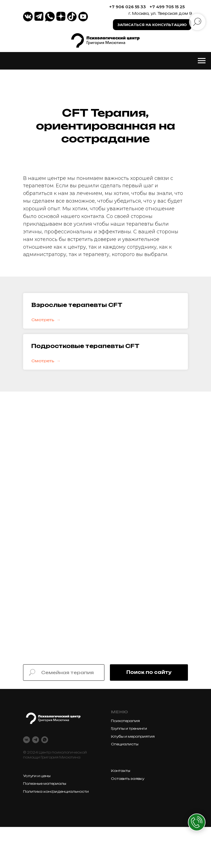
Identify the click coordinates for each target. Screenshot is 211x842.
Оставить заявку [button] (127, 779)
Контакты (120, 771)
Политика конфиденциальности (56, 791)
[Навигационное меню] (202, 61)
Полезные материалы (44, 783)
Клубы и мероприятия (133, 736)
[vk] (26, 739)
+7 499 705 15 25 (167, 6)
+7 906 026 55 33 (127, 6)
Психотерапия (125, 721)
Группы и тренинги (129, 728)
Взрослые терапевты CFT (76, 304)
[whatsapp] (44, 739)
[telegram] (35, 739)
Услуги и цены (37, 776)
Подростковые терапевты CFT (85, 346)
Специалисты (124, 744)
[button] (152, 24)
